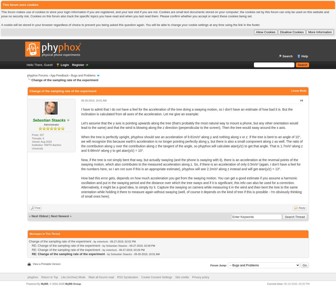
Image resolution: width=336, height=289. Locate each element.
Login (65, 65)
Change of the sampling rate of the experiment (60, 241)
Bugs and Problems (83, 75)
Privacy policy (200, 277)
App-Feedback (59, 75)
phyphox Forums (37, 75)
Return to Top (49, 277)
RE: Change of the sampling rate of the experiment (66, 245)
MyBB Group (73, 283)
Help (304, 56)
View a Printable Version (47, 264)
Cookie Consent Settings (156, 277)
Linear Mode (299, 90)
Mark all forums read (101, 277)
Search (288, 56)
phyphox (33, 277)
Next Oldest (40, 216)
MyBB (44, 283)
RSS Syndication (127, 277)
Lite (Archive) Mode (73, 277)
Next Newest (60, 216)
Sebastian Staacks (116, 245)
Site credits (182, 277)
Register (78, 65)
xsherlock (102, 241)
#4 (301, 100)
